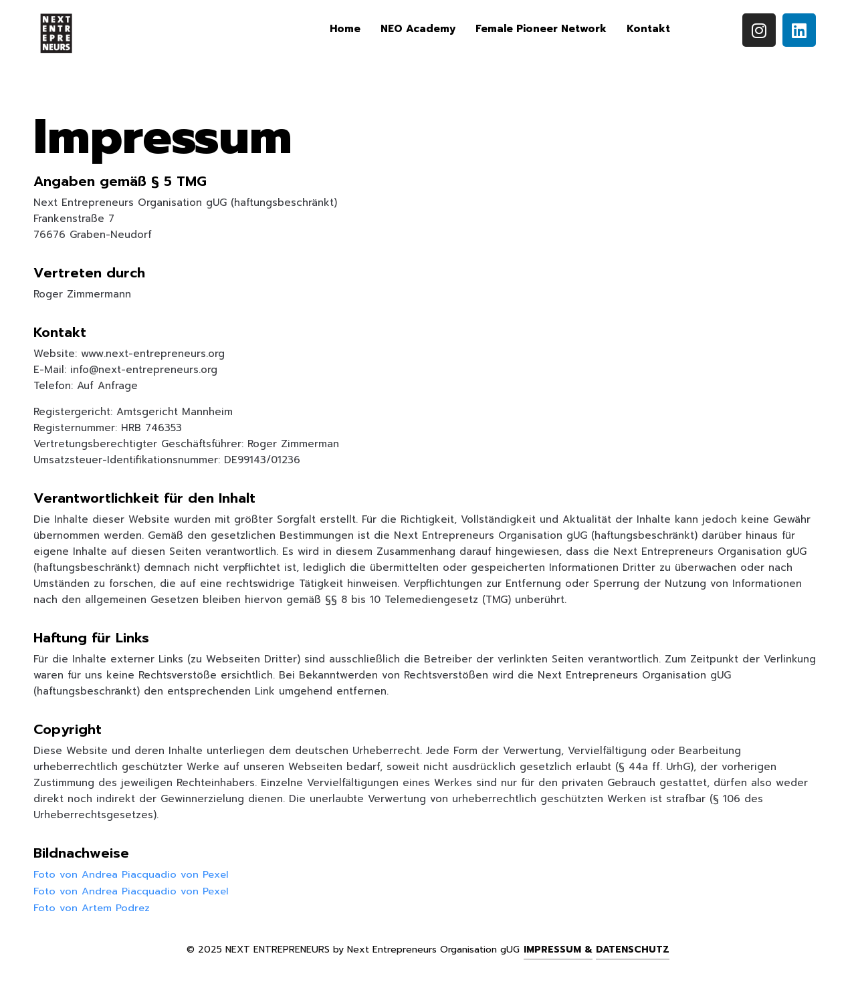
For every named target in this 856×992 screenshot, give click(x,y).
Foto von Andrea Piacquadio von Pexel (132, 874)
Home (345, 28)
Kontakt (648, 28)
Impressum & (558, 948)
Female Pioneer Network (541, 28)
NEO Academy (418, 28)
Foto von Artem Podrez (92, 906)
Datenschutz (632, 948)
